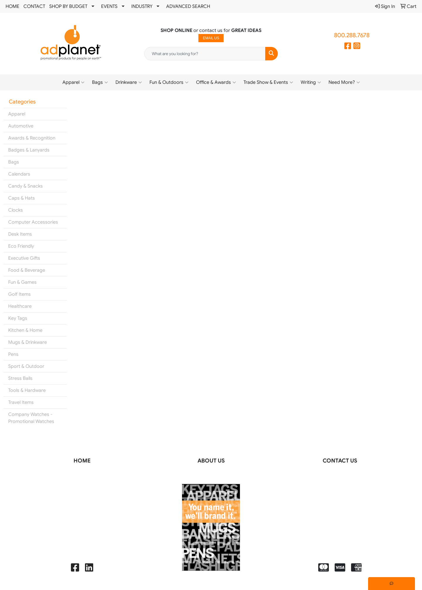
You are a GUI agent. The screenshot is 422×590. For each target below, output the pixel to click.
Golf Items (19, 294)
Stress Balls (20, 378)
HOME (12, 6)
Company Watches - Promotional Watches (31, 418)
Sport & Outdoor (26, 366)
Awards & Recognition (31, 138)
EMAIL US (211, 38)
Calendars (19, 174)
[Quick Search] (205, 53)
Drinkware (128, 82)
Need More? (344, 82)
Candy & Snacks (25, 186)
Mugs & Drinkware (27, 342)
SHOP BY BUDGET (68, 6)
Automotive (20, 126)
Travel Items (21, 402)
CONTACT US (340, 460)
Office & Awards (216, 82)
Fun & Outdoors (168, 82)
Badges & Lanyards (29, 150)
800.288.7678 (352, 35)
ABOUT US (211, 460)
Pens (13, 354)
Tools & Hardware (27, 390)
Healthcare (20, 306)
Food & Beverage (26, 270)
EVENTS (109, 6)
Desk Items (20, 234)
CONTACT (34, 6)
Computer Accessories (33, 222)
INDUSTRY (141, 6)
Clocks (15, 210)
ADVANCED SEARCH (188, 6)
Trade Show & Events (268, 82)
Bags (100, 82)
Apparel (73, 82)
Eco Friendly (21, 246)
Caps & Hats (21, 198)
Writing (311, 82)
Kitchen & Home (25, 330)
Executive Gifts (24, 258)
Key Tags (17, 318)
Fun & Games (22, 282)
